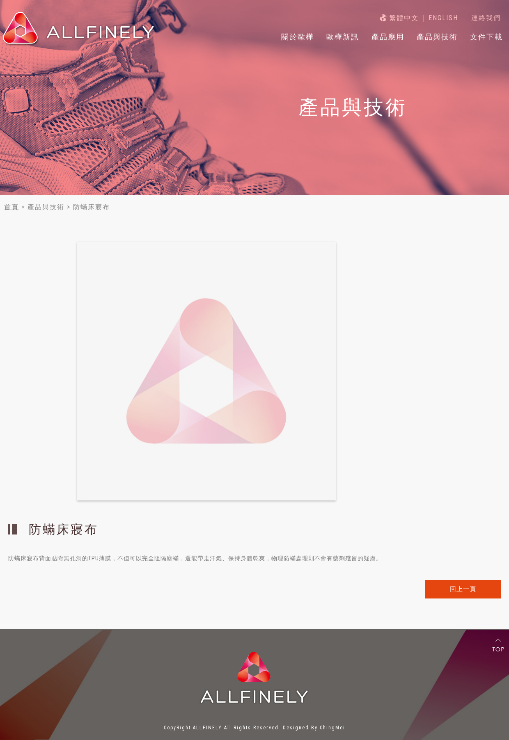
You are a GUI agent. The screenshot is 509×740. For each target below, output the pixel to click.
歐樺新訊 (342, 36)
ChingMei (332, 728)
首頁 (11, 207)
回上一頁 (463, 589)
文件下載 (486, 36)
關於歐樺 (297, 36)
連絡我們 (486, 18)
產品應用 (387, 36)
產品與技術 (437, 36)
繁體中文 (404, 18)
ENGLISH (443, 18)
